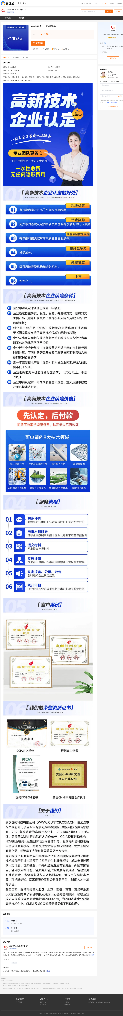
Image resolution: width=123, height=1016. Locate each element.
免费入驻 (104, 3)
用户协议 (43, 1002)
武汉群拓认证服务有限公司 (16, 10)
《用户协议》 (106, 102)
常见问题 (19, 1002)
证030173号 (44, 1013)
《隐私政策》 (113, 102)
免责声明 (43, 1004)
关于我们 (67, 1002)
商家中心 (112, 3)
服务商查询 (67, 1004)
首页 (82, 3)
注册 (121, 3)
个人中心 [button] (96, 3)
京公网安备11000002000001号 (58, 1013)
